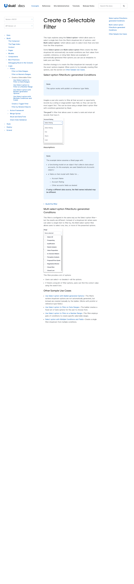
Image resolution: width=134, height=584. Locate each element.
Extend (9, 130)
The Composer (14, 41)
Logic (10, 66)
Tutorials (76, 6)
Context (11, 47)
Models (11, 53)
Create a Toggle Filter (20, 104)
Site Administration (61, 6)
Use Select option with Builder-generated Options (22, 91)
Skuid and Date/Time (18, 117)
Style (9, 124)
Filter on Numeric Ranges (21, 74)
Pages (10, 50)
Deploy (9, 127)
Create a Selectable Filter (21, 77)
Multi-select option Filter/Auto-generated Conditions (117, 27)
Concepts (35, 6)
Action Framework (17, 110)
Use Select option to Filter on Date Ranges (21, 81)
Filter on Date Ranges (20, 71)
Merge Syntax (15, 113)
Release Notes (88, 6)
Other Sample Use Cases (118, 34)
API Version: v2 (19, 26)
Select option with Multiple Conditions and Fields (64, 319)
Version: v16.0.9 (19, 19)
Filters (12, 68)
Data (8, 35)
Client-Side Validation (18, 120)
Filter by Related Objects (21, 107)
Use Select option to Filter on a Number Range (23, 86)
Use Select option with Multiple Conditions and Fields (22, 98)
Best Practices (13, 60)
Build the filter (53, 204)
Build (9, 38)
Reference (46, 6)
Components (13, 56)
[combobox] (113, 5)
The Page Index (14, 44)
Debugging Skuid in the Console (20, 63)
